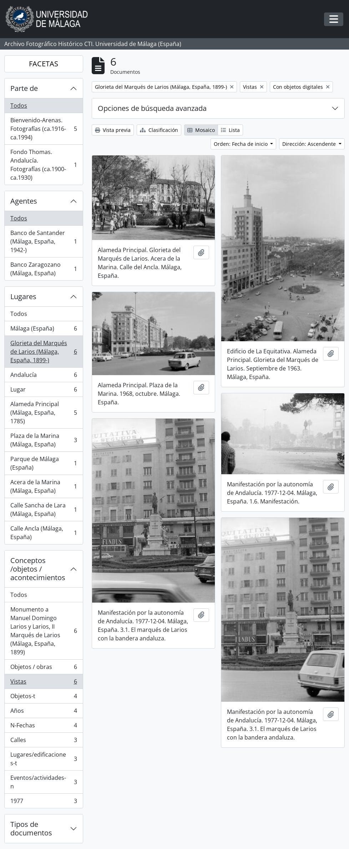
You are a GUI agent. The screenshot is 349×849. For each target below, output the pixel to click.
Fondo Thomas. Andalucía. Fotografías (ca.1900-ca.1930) (43, 164)
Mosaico (201, 130)
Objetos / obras (43, 668)
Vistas (43, 683)
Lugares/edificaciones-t (43, 759)
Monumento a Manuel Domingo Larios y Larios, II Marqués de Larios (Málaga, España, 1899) (43, 630)
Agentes (23, 201)
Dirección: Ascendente (309, 143)
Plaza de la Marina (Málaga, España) (43, 440)
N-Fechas (43, 727)
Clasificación (159, 130)
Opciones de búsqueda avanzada (152, 108)
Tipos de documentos (31, 828)
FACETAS (43, 63)
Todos (18, 105)
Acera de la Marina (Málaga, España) (43, 486)
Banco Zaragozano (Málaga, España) (43, 269)
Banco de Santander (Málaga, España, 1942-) (43, 241)
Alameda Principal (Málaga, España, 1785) (43, 412)
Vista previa (113, 130)
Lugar (43, 391)
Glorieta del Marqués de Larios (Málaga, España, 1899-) (43, 351)
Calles (43, 741)
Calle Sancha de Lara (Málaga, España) (43, 509)
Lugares (23, 296)
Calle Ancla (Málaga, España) (43, 533)
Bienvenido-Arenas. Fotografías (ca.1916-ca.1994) (43, 128)
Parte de (24, 88)
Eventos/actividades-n (43, 782)
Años (43, 712)
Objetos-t (43, 698)
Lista (230, 130)
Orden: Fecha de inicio (241, 143)
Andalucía (43, 376)
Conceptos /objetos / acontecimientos (37, 569)
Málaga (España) (43, 330)
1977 (43, 802)
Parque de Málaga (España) (43, 463)
